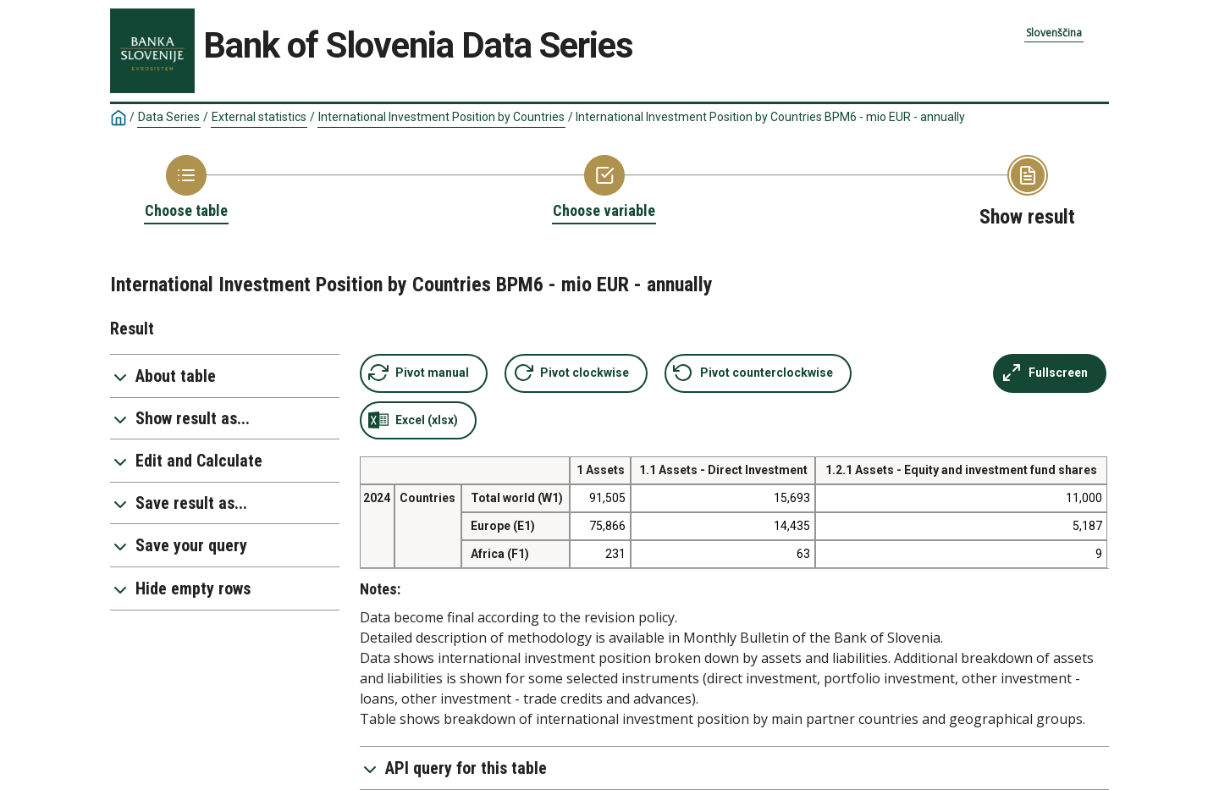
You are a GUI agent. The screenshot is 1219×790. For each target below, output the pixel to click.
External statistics (259, 117)
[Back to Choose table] (186, 188)
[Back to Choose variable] (604, 188)
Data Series (169, 117)
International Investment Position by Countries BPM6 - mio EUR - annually (770, 117)
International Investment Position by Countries (441, 117)
